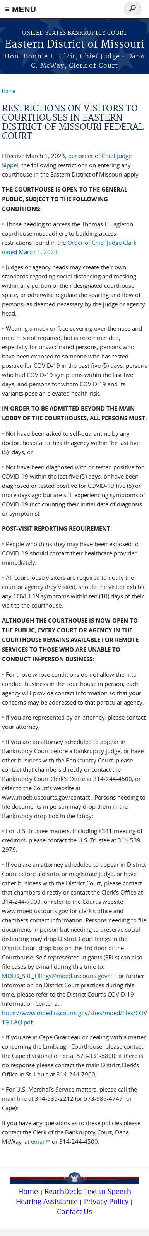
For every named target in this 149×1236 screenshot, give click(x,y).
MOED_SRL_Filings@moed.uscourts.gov (57, 976)
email (40, 1141)
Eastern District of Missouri (74, 44)
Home (8, 91)
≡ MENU (20, 9)
